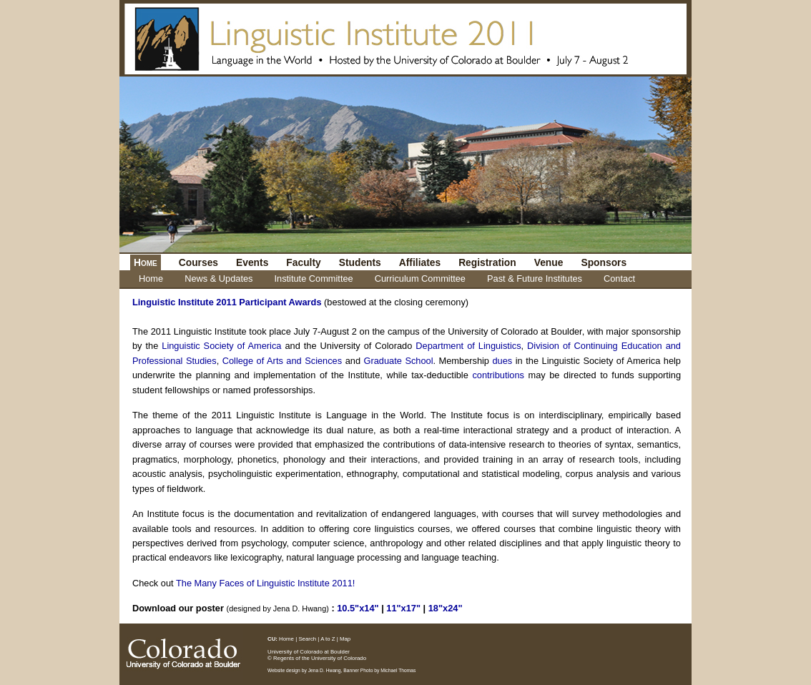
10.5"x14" (357, 608)
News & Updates (218, 278)
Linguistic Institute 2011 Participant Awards (227, 302)
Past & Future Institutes (534, 278)
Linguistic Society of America (221, 345)
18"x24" (445, 608)
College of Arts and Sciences (282, 360)
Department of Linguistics (468, 345)
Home (151, 278)
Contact (619, 278)
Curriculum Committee (420, 278)
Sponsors (603, 262)
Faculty (303, 262)
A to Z (327, 639)
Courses (198, 262)
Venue (549, 262)
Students (360, 262)
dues (503, 360)
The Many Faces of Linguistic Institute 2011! (265, 583)
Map (345, 639)
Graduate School (398, 360)
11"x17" (403, 608)
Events (252, 262)
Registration (487, 262)
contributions (498, 375)
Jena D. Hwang (324, 670)
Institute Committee (313, 278)
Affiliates (420, 262)
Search (307, 639)
